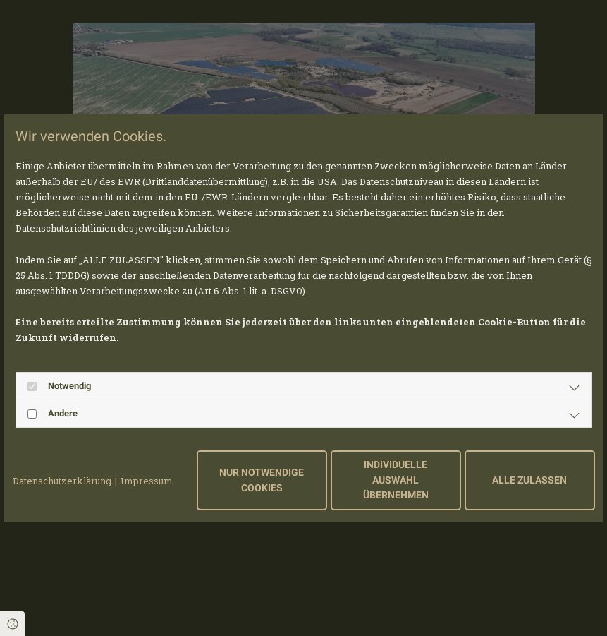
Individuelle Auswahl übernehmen (396, 480)
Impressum (147, 480)
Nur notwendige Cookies (261, 480)
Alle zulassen (529, 480)
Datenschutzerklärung (62, 480)
